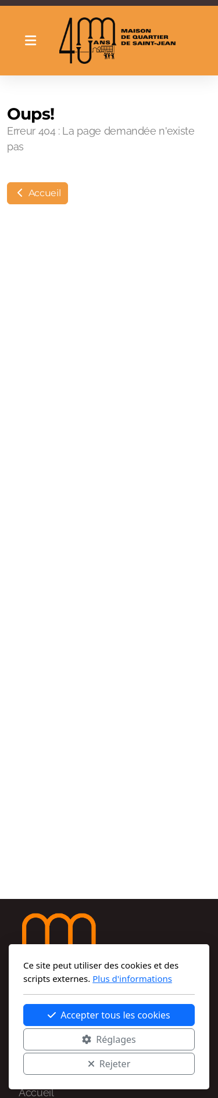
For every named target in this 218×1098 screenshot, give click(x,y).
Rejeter (109, 1063)
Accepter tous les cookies (109, 1015)
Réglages (108, 1039)
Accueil (37, 192)
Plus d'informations (132, 978)
